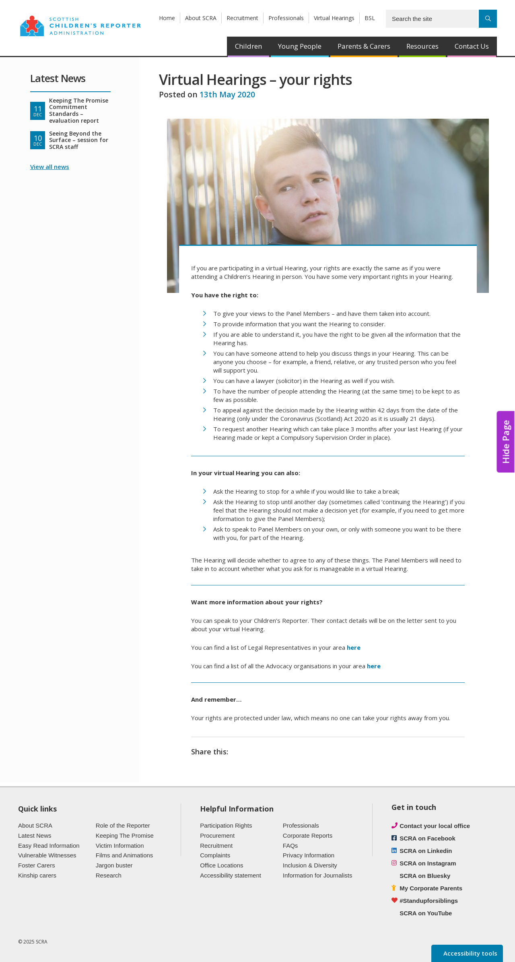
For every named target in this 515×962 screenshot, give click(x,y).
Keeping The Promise (125, 835)
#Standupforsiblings (429, 900)
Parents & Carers (364, 46)
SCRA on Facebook (427, 838)
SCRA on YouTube (426, 913)
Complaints (215, 855)
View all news (49, 167)
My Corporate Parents (431, 888)
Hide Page (506, 441)
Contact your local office (435, 825)
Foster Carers (36, 865)
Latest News (35, 835)
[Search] (488, 19)
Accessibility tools (469, 953)
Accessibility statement (230, 875)
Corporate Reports (307, 835)
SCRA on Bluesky (425, 875)
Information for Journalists (317, 875)
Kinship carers (37, 875)
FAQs (290, 845)
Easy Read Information (49, 845)
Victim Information (120, 845)
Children (248, 46)
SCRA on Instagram (428, 863)
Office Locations (221, 865)
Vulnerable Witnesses (47, 855)
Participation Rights (226, 825)
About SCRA (200, 18)
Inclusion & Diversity (310, 865)
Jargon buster (114, 865)
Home (167, 18)
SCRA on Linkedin (426, 850)
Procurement (217, 835)
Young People (299, 46)
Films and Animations (124, 855)
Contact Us (472, 46)
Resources (422, 46)
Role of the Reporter (123, 825)
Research (109, 875)
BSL (370, 18)
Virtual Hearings (334, 18)
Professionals (286, 18)
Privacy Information (308, 855)
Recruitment (242, 18)
